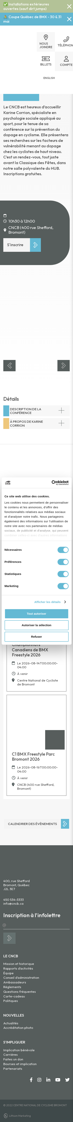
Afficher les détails (47, 602)
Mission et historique (18, 964)
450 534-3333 (13, 899)
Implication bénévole (19, 1050)
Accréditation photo (18, 1028)
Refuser (36, 636)
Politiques (10, 1001)
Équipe (8, 973)
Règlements (12, 987)
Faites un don (13, 1059)
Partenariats (12, 1068)
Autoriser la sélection (36, 625)
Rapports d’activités (18, 968)
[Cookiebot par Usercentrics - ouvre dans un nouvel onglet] (52, 482)
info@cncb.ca (13, 903)
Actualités (10, 1023)
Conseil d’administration (21, 977)
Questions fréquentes (19, 991)
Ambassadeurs (14, 982)
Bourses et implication (20, 1064)
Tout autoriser (36, 613)
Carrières (10, 1054)
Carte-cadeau (14, 996)
